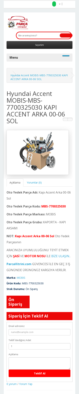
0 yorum (12, 384)
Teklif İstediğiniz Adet (20, 340)
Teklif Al (39, 373)
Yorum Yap (25, 384)
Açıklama (15, 182)
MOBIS (21, 277)
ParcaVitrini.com (19, 264)
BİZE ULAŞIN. (60, 256)
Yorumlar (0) (34, 182)
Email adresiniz (17, 326)
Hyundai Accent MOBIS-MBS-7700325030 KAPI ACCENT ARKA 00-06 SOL (39, 77)
